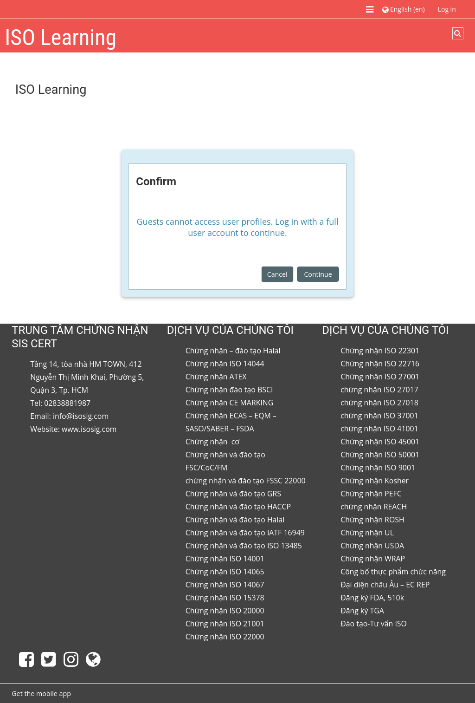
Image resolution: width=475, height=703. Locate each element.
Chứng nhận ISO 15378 (225, 597)
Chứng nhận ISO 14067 (225, 584)
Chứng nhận (208, 441)
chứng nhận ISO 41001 (379, 428)
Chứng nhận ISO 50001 (379, 454)
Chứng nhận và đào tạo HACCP (238, 506)
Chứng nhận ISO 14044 (225, 363)
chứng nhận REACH (373, 506)
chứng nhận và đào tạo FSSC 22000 (246, 480)
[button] (403, 9)
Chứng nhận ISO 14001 (225, 558)
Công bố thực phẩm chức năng (393, 571)
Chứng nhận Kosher (374, 480)
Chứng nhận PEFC (370, 493)
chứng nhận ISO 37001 (379, 415)
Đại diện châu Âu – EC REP (385, 584)
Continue (318, 274)
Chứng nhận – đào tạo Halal (233, 350)
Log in (447, 9)
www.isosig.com (89, 429)
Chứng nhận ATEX (216, 376)
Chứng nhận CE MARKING (230, 402)
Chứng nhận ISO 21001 (225, 623)
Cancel (277, 274)
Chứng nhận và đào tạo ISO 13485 (244, 545)
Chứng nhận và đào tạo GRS (233, 493)
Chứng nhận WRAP (372, 558)
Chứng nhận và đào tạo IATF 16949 (245, 532)
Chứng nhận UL (367, 532)
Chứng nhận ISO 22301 (379, 350)
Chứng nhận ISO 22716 (379, 363)
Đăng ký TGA (362, 610)
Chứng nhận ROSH (372, 519)
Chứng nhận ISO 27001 (379, 376)
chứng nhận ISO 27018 (379, 402)
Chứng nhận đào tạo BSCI (229, 389)
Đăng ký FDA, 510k (372, 597)
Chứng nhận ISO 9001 (377, 467)
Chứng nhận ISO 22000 (225, 636)
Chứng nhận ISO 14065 (225, 571)
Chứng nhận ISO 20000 (225, 610)
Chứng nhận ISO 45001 (379, 441)
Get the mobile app (41, 693)
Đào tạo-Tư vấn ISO (373, 623)
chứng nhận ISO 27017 (379, 389)
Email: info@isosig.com (69, 416)
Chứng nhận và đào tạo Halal (235, 519)
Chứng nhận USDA (372, 545)
